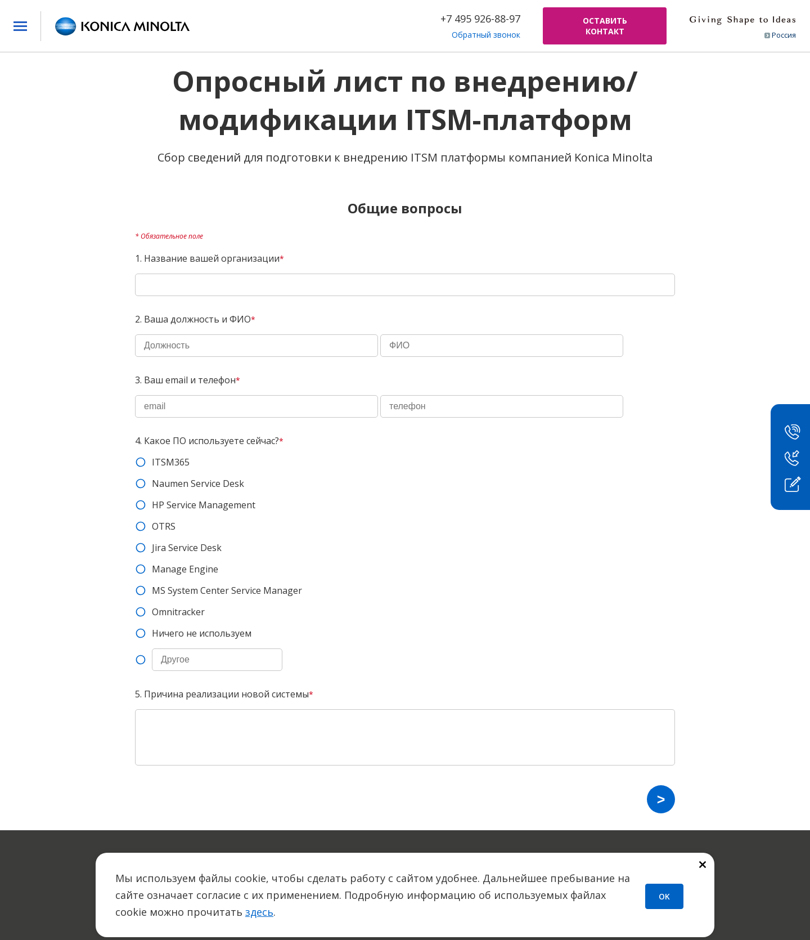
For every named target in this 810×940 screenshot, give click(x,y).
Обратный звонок (486, 34)
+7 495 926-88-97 (480, 18)
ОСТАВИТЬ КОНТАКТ (605, 26)
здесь (259, 912)
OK (664, 896)
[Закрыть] (702, 865)
